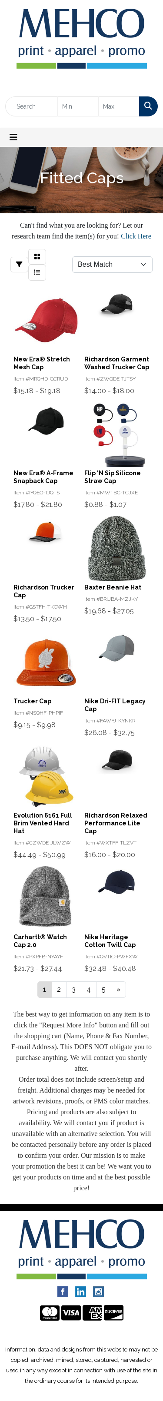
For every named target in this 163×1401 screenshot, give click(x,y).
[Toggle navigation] (13, 137)
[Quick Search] (31, 106)
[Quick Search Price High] (119, 106)
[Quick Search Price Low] (78, 106)
